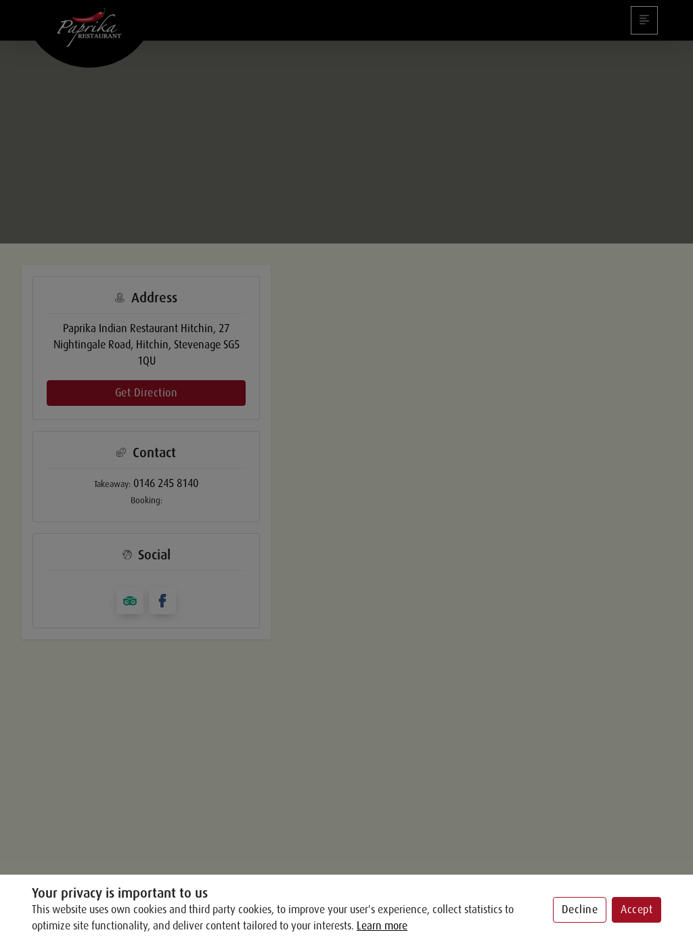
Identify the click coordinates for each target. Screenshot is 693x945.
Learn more (382, 926)
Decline (580, 910)
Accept (636, 910)
